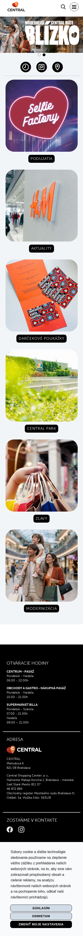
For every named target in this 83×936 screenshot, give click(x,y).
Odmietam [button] (41, 916)
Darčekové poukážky (41, 338)
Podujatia (42, 158)
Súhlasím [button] (41, 908)
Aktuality (41, 248)
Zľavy (41, 518)
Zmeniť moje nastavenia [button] (41, 924)
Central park (41, 428)
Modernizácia (41, 608)
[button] (39, 55)
